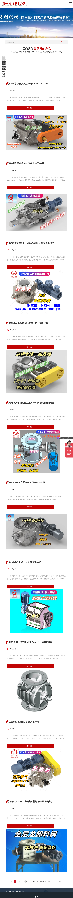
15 (31, 865)
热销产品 (10, 881)
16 (34, 865)
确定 (60, 865)
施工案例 (19, 881)
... (29, 865)
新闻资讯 (28, 881)
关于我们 (10, 884)
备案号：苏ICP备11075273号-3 (59, 890)
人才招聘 (19, 884)
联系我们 (28, 884)
